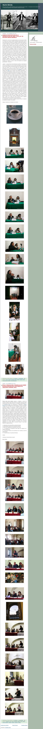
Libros (24, 379)
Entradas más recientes (4, 725)
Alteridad (7, 721)
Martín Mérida (7, 5)
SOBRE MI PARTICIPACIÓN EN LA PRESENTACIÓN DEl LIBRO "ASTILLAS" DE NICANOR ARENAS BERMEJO (12, 36)
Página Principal (15, 725)
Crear (10, 721)
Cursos (12, 721)
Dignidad (15, 721)
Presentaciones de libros (6, 380)
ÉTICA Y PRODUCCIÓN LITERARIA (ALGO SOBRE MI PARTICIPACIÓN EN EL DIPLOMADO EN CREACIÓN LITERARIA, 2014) (14, 386)
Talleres (19, 722)
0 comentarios (21, 378)
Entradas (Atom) (8, 727)
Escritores (12, 379)
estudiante (20, 69)
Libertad (21, 379)
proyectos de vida (7, 404)
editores (18, 721)
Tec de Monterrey (14, 380)
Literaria (13, 722)
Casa (7, 379)
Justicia (18, 379)
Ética (8, 70)
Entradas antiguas (24, 725)
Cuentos (9, 379)
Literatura (16, 722)
